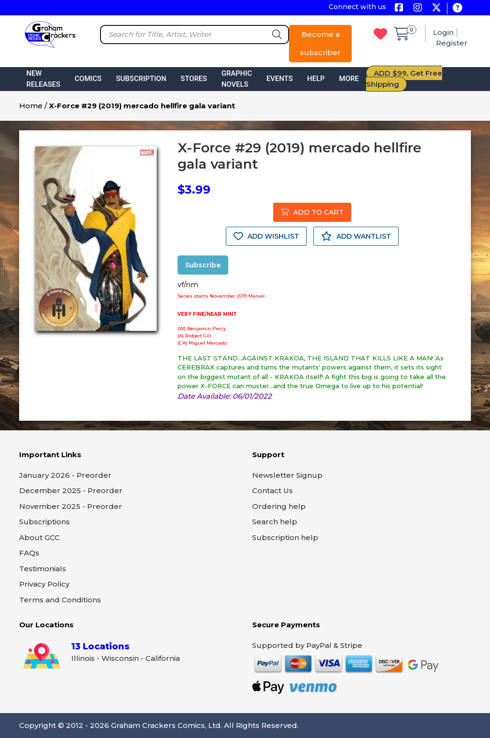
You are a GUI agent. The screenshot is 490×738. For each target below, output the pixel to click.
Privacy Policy (44, 583)
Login (443, 32)
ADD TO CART (312, 212)
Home (31, 105)
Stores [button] (193, 78)
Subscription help (285, 537)
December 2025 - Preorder (70, 490)
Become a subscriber (320, 43)
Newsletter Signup (287, 475)
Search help (274, 521)
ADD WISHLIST (266, 236)
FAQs (29, 552)
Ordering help (279, 506)
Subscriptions (44, 521)
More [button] (349, 78)
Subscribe (203, 265)
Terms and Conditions (60, 599)
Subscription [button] (141, 78)
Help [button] (316, 78)
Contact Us (272, 490)
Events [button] (280, 78)
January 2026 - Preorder (65, 475)
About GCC (39, 537)
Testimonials (42, 568)
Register (452, 42)
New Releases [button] (43, 79)
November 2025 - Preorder (70, 506)
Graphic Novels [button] (237, 79)
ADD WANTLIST (356, 236)
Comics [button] (88, 78)
